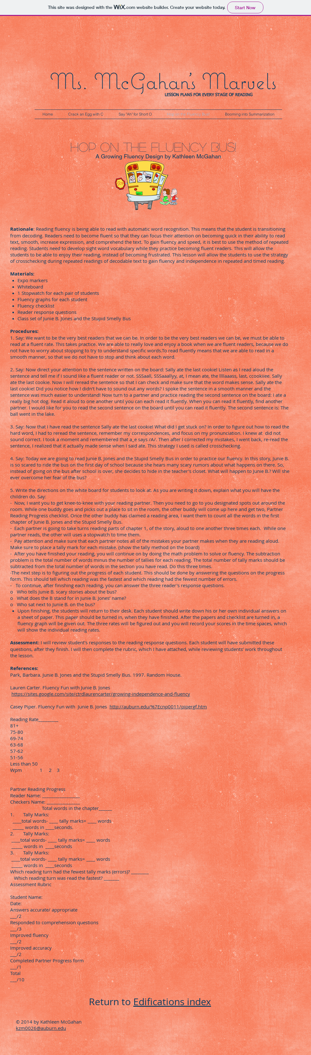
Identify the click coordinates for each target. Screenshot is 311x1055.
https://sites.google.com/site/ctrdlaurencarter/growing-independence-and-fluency (100, 694)
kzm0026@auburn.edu (41, 1028)
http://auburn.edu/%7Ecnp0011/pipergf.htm (158, 706)
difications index (175, 1001)
